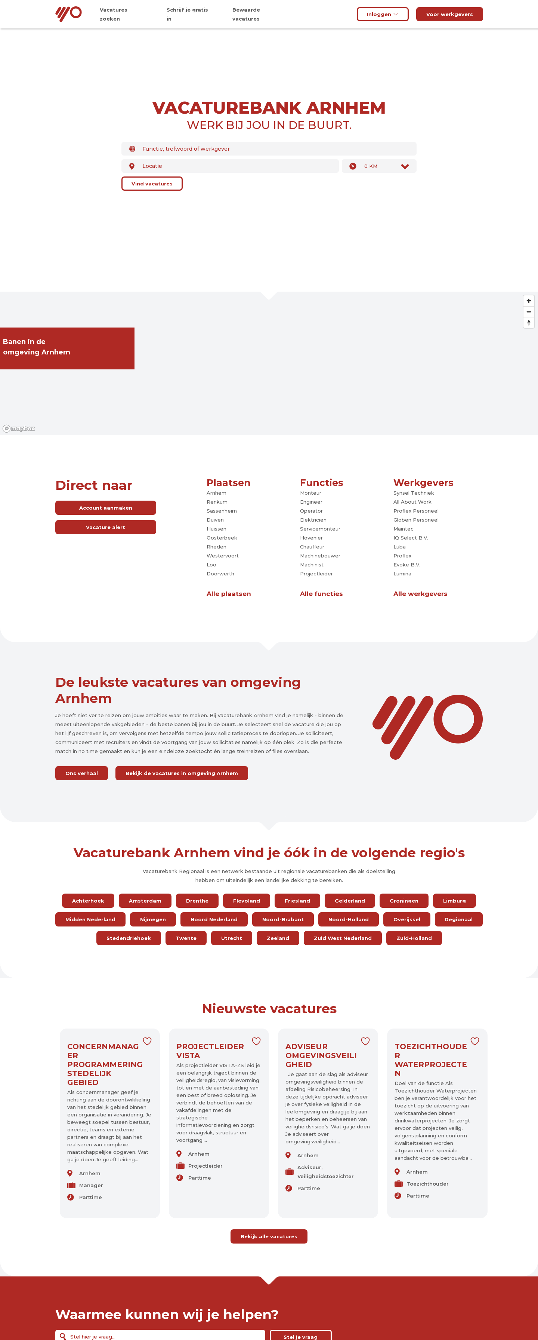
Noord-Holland (348, 919)
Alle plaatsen (229, 593)
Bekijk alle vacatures (269, 1236)
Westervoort (223, 556)
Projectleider (316, 574)
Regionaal (459, 919)
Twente (186, 938)
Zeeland (278, 938)
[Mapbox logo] (18, 428)
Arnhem (216, 493)
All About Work (412, 502)
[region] (269, 363)
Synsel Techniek (413, 493)
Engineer (311, 502)
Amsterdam (145, 901)
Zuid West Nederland (343, 938)
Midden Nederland (90, 919)
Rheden (216, 547)
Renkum (217, 502)
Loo (211, 565)
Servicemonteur (320, 529)
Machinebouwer (320, 556)
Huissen (216, 529)
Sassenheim (222, 511)
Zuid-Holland (414, 938)
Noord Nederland (214, 919)
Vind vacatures (152, 184)
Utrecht (231, 938)
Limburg (454, 901)
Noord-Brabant (283, 919)
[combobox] (269, 149)
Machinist (312, 565)
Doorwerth (220, 574)
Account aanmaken (105, 508)
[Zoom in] (528, 300)
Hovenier (311, 538)
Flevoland (246, 901)
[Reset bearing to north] (528, 322)
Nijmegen (153, 919)
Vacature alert (105, 527)
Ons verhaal (81, 773)
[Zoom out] (528, 311)
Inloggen (383, 14)
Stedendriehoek (128, 938)
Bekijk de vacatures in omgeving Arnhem (182, 773)
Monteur (310, 493)
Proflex (402, 556)
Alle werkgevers (420, 593)
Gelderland (350, 901)
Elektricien (313, 520)
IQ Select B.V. (410, 538)
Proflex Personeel (416, 511)
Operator (311, 511)
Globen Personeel (416, 520)
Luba (399, 547)
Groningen (404, 901)
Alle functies (321, 593)
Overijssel (406, 919)
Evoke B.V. (406, 565)
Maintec (403, 529)
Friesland (297, 901)
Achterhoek (88, 901)
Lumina (402, 574)
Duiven (215, 520)
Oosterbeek (222, 538)
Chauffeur (312, 547)
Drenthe (197, 901)
